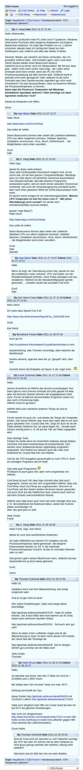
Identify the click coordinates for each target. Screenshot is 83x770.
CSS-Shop (22, 14)
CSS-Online (26, 10)
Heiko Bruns (29, 662)
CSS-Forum (33, 20)
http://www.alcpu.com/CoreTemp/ (25, 123)
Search (52, 10)
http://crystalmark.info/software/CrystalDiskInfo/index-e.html (41, 344)
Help (40, 10)
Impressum (39, 14)
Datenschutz (57, 14)
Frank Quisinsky (27, 375)
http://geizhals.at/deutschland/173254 (52, 699)
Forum (10, 10)
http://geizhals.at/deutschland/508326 (47, 696)
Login (65, 10)
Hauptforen (18, 20)
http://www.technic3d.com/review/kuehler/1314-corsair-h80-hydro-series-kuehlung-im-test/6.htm (44, 718)
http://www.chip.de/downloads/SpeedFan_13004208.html (38, 316)
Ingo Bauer (24, 113)
